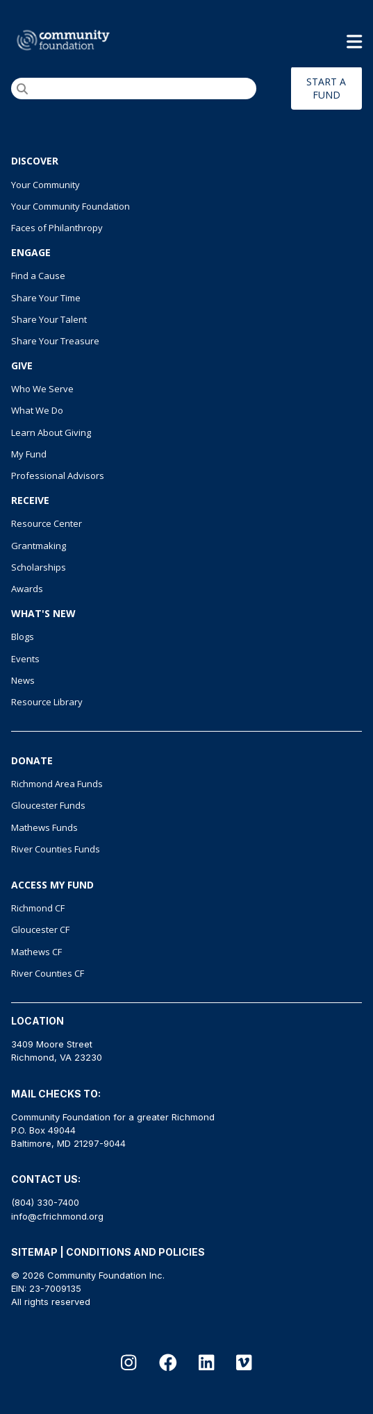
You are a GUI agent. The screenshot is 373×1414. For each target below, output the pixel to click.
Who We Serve (42, 388)
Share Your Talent (49, 319)
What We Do (37, 410)
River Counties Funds (55, 849)
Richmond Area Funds (57, 783)
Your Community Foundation (70, 206)
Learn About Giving (51, 432)
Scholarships (38, 567)
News (23, 680)
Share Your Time (46, 298)
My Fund (29, 454)
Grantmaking (38, 545)
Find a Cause (38, 275)
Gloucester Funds (48, 805)
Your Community (45, 184)
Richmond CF (38, 908)
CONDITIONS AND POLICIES (135, 1252)
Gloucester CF (40, 929)
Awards (27, 588)
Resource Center (46, 523)
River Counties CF (47, 973)
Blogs (22, 636)
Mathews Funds (44, 827)
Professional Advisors (57, 475)
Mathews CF (36, 951)
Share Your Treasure (55, 341)
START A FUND (326, 88)
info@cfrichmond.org (57, 1216)
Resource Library (47, 702)
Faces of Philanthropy (57, 227)
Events (25, 659)
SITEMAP (34, 1252)
